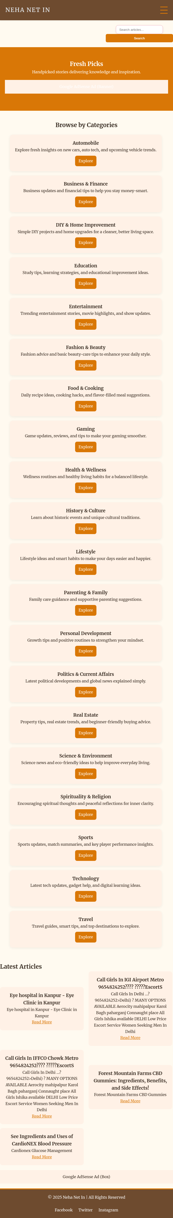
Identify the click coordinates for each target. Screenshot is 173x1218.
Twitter (86, 1209)
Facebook (64, 1209)
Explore (86, 160)
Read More (42, 1022)
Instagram (108, 1209)
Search (139, 38)
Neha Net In (27, 10)
